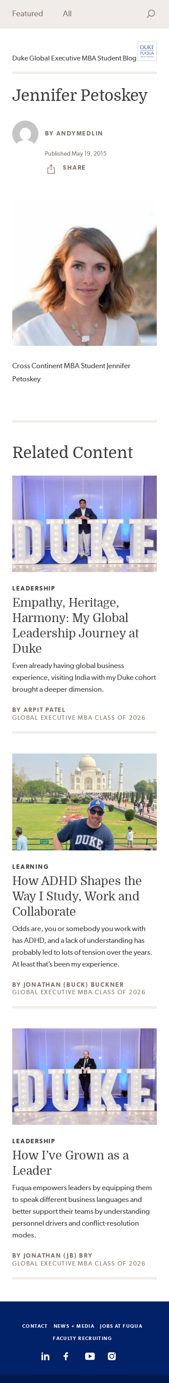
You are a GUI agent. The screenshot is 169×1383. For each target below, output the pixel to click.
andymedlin (80, 133)
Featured (27, 13)
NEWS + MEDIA (74, 1326)
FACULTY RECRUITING (82, 1338)
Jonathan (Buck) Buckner (74, 984)
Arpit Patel (45, 709)
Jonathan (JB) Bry (58, 1255)
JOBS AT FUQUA (121, 1326)
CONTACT (35, 1326)
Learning (30, 867)
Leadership (33, 588)
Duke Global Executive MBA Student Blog (74, 58)
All (67, 13)
